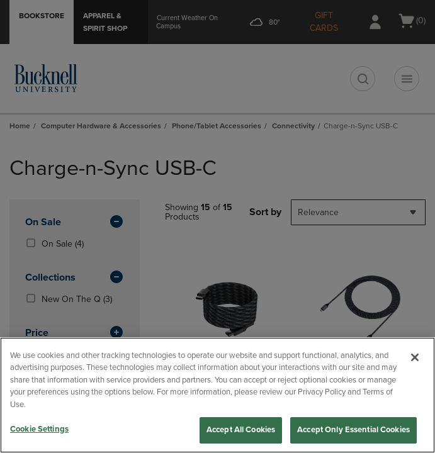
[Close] (415, 357)
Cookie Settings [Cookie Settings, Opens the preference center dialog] (39, 429)
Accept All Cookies (240, 430)
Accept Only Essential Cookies (353, 430)
